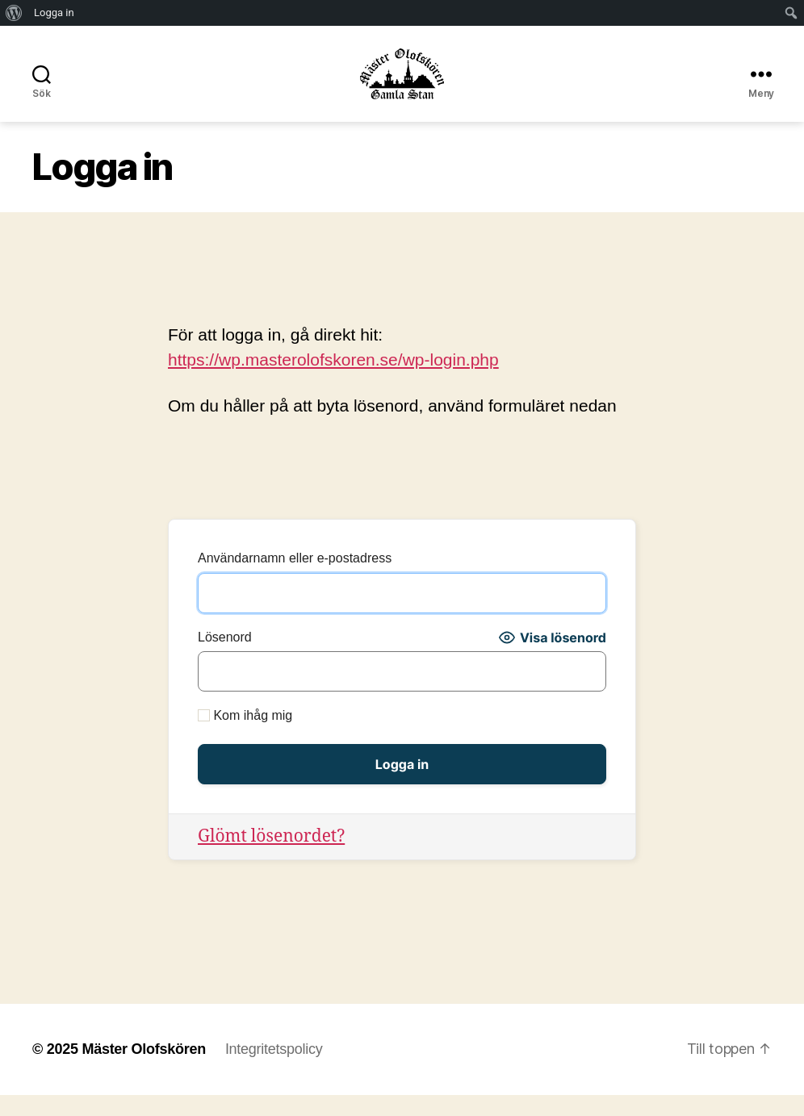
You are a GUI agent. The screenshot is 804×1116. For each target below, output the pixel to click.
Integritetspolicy (273, 1070)
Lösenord (225, 659)
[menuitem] (14, 13)
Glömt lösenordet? (271, 858)
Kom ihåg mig (245, 737)
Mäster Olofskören (143, 1070)
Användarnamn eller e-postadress (295, 580)
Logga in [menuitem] (54, 12)
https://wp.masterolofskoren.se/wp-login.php (333, 380)
